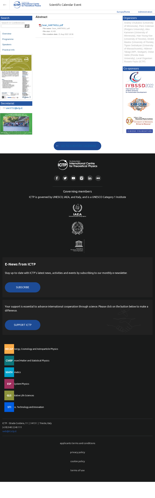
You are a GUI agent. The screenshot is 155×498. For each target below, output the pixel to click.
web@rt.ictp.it (9, 431)
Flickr (98, 178)
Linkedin (90, 178)
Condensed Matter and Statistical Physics (28, 360)
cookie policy (77, 461)
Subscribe (22, 287)
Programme (8, 39)
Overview (6, 33)
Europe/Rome (123, 12)
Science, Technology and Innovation (26, 407)
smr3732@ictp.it (14, 108)
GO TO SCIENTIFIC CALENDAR (78, 145)
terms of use (78, 470)
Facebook (57, 178)
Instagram (81, 178)
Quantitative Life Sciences (21, 395)
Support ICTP (22, 324)
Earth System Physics (18, 384)
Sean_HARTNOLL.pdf (52, 25)
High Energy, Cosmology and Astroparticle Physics (33, 349)
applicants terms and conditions (77, 443)
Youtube (73, 178)
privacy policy (77, 452)
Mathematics (14, 372)
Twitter (65, 178)
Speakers (6, 44)
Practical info (8, 50)
